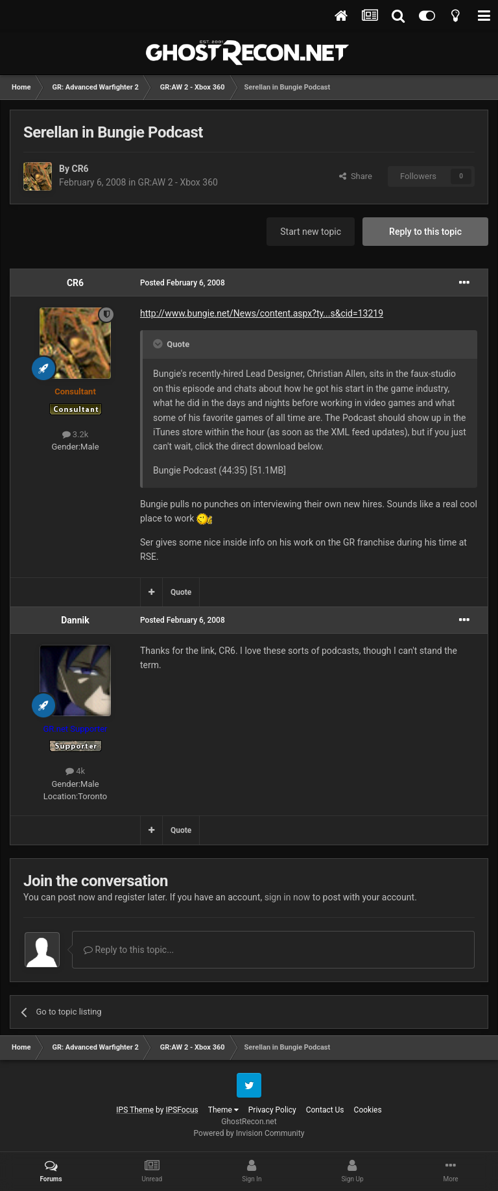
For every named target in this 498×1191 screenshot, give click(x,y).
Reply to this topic (425, 231)
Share (355, 176)
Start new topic (310, 231)
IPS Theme (135, 1109)
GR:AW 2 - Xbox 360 (178, 182)
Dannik (75, 620)
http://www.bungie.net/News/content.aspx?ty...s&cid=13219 (261, 313)
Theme (223, 1109)
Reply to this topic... (129, 949)
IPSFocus (181, 1109)
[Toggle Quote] (159, 344)
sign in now (288, 897)
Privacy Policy (272, 1109)
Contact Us (325, 1109)
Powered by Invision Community (249, 1133)
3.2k (75, 434)
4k (75, 771)
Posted (182, 282)
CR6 (79, 168)
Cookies (368, 1109)
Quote (181, 592)
